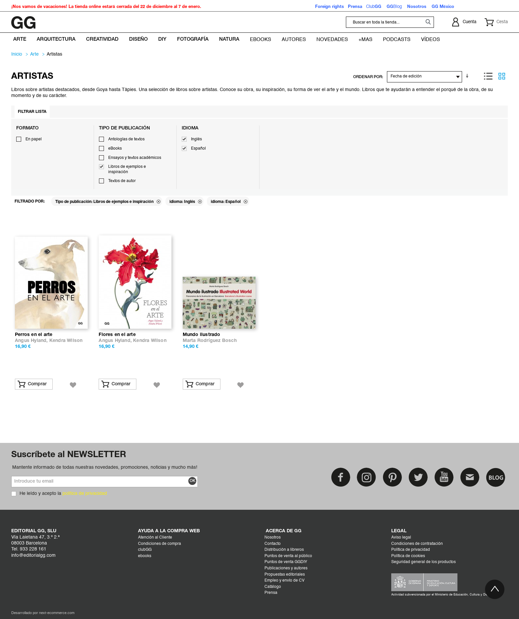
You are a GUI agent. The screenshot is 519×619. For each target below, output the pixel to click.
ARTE (34, 54)
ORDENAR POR (367, 77)
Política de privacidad (410, 550)
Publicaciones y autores (285, 568)
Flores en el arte (117, 335)
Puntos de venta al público (288, 556)
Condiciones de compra (159, 544)
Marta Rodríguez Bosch (210, 341)
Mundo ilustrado (201, 335)
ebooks (144, 556)
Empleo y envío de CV (284, 581)
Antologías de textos (126, 139)
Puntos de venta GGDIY (285, 562)
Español (198, 149)
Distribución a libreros (284, 550)
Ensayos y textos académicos (134, 158)
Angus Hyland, (32, 341)
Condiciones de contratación (417, 544)
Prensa (270, 593)
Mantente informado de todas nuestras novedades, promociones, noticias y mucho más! (104, 467)
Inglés (196, 139)
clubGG (145, 550)
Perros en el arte (33, 335)
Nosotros (272, 538)
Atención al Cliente (155, 538)
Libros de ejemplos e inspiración (127, 169)
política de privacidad (85, 493)
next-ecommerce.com (56, 613)
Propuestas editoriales (284, 575)
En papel (33, 139)
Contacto (272, 544)
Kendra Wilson (66, 341)
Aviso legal (401, 538)
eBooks (115, 149)
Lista (488, 76)
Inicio (16, 54)
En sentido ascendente (468, 76)
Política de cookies (408, 556)
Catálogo (272, 587)
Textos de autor (122, 181)
